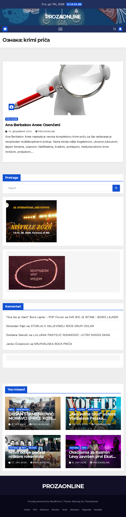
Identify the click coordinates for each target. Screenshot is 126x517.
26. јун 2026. (80, 424)
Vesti (64, 509)
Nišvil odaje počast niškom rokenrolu (26, 454)
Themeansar (91, 501)
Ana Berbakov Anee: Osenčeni (32, 125)
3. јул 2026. (19, 424)
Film (35, 509)
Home (27, 509)
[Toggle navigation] (60, 28)
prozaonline (45, 131)
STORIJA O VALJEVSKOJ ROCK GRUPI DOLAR (62, 326)
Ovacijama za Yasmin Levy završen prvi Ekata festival (92, 456)
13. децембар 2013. (20, 131)
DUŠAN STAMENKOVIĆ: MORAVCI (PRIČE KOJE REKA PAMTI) (31, 418)
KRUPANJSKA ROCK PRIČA (53, 344)
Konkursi (44, 509)
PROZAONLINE (63, 17)
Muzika (81, 410)
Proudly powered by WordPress (45, 501)
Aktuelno (74, 509)
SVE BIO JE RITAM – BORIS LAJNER (93, 317)
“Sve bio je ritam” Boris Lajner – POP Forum (35, 317)
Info (11, 410)
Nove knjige (23, 410)
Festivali (13, 448)
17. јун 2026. (20, 462)
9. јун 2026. (80, 462)
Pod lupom (11, 119)
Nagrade (86, 509)
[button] (114, 29)
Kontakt (98, 509)
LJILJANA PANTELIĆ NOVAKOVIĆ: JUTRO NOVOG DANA (71, 335)
